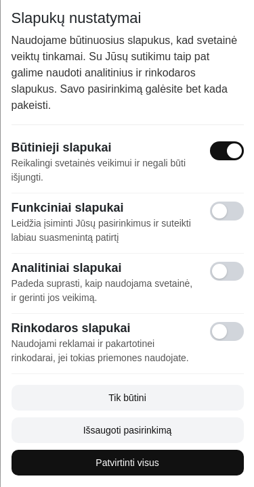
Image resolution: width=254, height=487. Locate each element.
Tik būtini (127, 397)
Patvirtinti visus (127, 462)
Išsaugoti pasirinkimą (127, 430)
